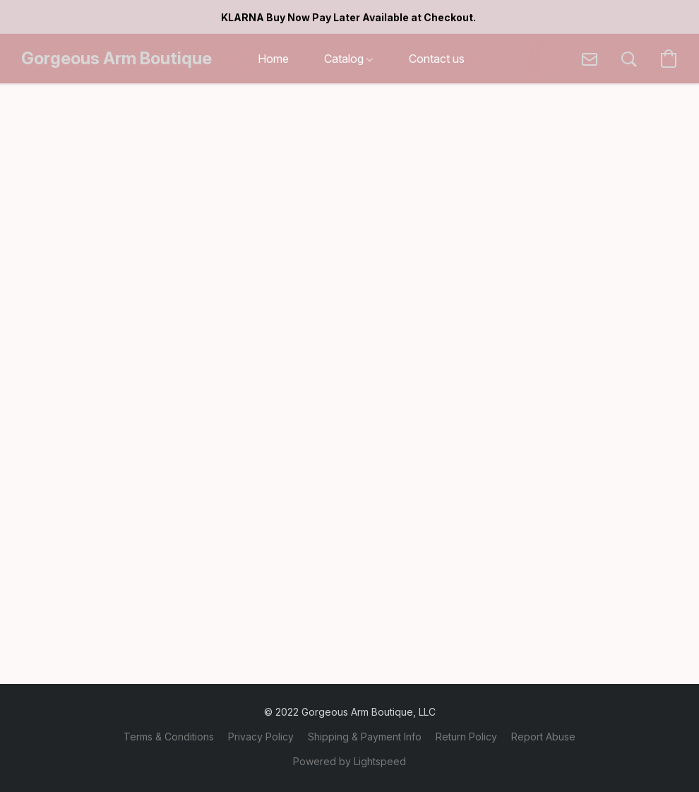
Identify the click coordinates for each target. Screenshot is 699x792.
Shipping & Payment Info (365, 737)
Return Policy (466, 737)
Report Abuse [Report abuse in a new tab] (543, 737)
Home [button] (273, 59)
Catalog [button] (348, 59)
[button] (116, 58)
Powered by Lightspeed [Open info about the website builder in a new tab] (349, 761)
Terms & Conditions (169, 737)
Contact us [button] (437, 59)
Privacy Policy (261, 737)
